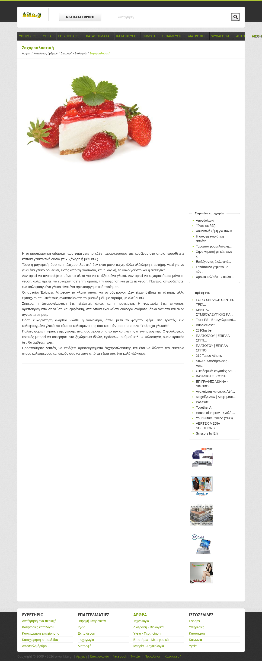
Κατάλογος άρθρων (47, 53)
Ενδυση (148, 36)
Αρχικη (28, 53)
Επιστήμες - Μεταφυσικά (151, 640)
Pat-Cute (202, 402)
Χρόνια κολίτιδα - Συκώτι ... (215, 277)
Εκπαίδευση (86, 633)
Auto (240, 36)
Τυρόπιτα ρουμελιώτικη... (214, 246)
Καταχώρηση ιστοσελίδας (40, 640)
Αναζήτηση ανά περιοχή (39, 621)
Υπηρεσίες (196, 627)
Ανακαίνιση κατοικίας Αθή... (215, 391)
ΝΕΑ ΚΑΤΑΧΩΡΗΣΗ (80, 17)
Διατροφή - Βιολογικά (75, 53)
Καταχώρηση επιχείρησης (40, 633)
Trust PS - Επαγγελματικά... (216, 320)
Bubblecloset (205, 325)
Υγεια (47, 36)
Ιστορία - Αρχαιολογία (148, 646)
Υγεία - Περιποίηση (147, 633)
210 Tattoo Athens (209, 355)
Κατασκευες (126, 36)
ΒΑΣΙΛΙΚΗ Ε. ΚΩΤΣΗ (211, 376)
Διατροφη (196, 36)
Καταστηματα (97, 36)
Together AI (204, 407)
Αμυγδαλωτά (205, 220)
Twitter (136, 656)
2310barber (204, 330)
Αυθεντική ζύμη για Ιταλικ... (215, 231)
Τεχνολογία (141, 621)
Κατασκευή (197, 633)
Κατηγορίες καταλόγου (38, 627)
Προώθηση (152, 656)
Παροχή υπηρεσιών (92, 621)
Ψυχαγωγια (220, 36)
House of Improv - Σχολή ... (215, 413)
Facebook (119, 656)
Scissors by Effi (207, 433)
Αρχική (81, 656)
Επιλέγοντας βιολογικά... (213, 261)
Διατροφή (84, 646)
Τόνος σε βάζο (206, 226)
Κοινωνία (195, 640)
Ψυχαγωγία (86, 640)
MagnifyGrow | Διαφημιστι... (216, 397)
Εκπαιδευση (171, 36)
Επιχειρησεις (68, 36)
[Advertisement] (103, 211)
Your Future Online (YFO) (214, 418)
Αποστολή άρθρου (35, 646)
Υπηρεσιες (27, 36)
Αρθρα (140, 614)
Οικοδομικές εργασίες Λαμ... (216, 371)
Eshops (194, 621)
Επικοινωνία (99, 656)
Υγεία (81, 627)
